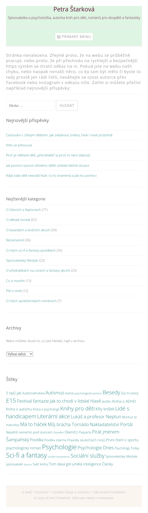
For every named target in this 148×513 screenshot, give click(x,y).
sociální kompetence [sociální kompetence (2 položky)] (59, 456)
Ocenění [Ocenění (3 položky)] (58, 432)
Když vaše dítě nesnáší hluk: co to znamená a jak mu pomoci (51, 175)
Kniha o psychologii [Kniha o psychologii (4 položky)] (46, 409)
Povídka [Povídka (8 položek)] (37, 439)
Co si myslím (15, 280)
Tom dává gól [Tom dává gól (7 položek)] (60, 464)
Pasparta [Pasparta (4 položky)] (85, 432)
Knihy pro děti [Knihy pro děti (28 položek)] (77, 408)
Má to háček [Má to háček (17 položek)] (33, 424)
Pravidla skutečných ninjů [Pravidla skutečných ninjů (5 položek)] (86, 440)
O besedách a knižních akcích (28, 230)
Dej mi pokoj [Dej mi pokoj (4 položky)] (129, 393)
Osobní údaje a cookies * (72, 492)
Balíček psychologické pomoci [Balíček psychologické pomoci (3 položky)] (83, 393)
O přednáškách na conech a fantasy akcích (38, 270)
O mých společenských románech (31, 301)
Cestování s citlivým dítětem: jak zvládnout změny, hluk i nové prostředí (59, 135)
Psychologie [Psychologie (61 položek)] (59, 446)
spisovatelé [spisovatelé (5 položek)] (14, 464)
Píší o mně (14, 290)
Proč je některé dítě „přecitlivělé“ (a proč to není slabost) (48, 155)
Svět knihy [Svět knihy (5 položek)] (40, 464)
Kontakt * (43, 492)
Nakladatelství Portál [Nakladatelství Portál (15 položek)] (111, 424)
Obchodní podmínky (110, 492)
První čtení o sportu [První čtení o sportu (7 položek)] (122, 439)
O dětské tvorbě (18, 219)
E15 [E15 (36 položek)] (11, 400)
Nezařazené (15, 240)
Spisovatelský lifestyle (22, 260)
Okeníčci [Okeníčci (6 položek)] (71, 432)
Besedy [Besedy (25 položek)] (111, 392)
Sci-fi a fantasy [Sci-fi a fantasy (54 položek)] (26, 455)
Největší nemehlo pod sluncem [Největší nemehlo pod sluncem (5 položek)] (29, 432)
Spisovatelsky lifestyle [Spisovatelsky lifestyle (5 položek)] (121, 456)
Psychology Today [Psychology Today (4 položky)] (127, 448)
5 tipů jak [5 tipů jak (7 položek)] (13, 392)
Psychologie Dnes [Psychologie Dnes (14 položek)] (96, 447)
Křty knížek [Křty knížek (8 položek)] (105, 409)
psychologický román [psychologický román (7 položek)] (23, 447)
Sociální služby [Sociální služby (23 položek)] (87, 455)
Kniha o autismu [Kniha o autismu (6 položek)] (19, 409)
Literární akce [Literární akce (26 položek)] (53, 416)
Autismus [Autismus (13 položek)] (55, 392)
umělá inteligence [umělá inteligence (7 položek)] (86, 464)
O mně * (28, 492)
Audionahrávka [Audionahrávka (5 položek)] (33, 393)
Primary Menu (76, 36)
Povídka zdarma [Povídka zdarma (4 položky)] (55, 440)
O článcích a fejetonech (23, 209)
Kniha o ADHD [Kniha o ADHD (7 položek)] (124, 401)
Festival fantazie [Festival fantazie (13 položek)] (33, 401)
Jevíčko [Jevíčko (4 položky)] (106, 401)
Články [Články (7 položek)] (107, 464)
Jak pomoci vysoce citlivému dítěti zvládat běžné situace (47, 165)
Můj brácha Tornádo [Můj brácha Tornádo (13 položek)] (68, 424)
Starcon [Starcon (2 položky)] (28, 464)
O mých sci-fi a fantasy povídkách (31, 250)
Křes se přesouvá (19, 145)
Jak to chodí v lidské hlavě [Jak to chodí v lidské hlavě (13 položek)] (75, 401)
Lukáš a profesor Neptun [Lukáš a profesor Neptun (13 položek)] (96, 416)
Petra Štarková (73, 9)
